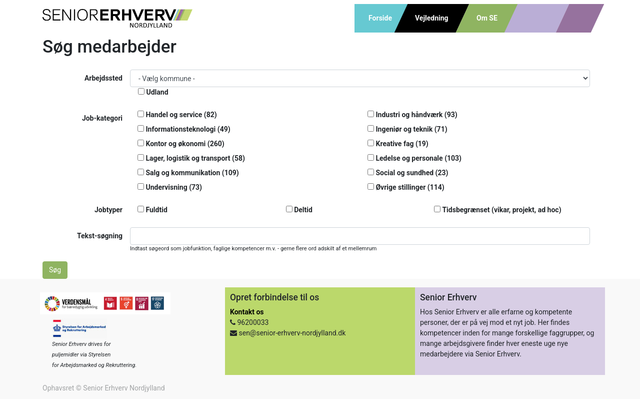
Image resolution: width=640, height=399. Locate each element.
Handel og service (177, 115)
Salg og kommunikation (188, 173)
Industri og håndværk (413, 115)
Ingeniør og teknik (408, 129)
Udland (153, 92)
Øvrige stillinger (406, 187)
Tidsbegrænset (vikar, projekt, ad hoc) (497, 210)
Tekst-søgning (99, 236)
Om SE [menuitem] (487, 18)
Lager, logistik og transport (191, 158)
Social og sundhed (408, 173)
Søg (55, 270)
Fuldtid (153, 210)
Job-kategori (102, 118)
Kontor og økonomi (181, 144)
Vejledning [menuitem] (431, 18)
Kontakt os (247, 312)
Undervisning (170, 187)
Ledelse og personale (415, 158)
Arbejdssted (103, 78)
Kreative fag (398, 144)
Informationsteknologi (184, 129)
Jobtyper (108, 210)
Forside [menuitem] (380, 18)
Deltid (299, 210)
